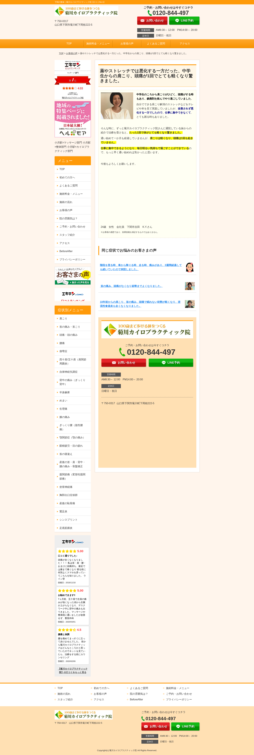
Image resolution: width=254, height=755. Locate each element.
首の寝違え (65, 454)
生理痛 (63, 408)
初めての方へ (67, 177)
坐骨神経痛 (65, 487)
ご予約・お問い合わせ (72, 226)
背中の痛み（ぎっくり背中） (72, 382)
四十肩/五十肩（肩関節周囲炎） (72, 361)
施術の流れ (65, 202)
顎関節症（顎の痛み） (72, 437)
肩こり (63, 318)
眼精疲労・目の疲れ (71, 445)
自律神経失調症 (68, 371)
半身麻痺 (64, 392)
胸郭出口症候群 (68, 495)
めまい (63, 400)
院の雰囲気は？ (68, 218)
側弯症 (63, 351)
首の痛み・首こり (69, 326)
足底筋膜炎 (65, 528)
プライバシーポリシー (72, 259)
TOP (69, 43)
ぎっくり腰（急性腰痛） (71, 427)
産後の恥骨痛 (67, 503)
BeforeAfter (66, 251)
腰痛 (62, 343)
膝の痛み (64, 417)
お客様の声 (127, 43)
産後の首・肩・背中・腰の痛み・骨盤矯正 (72, 464)
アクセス (185, 43)
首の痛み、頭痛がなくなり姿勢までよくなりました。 (131, 286)
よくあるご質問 (156, 43)
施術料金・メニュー (98, 43)
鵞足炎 (63, 511)
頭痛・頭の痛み (68, 334)
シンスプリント (68, 519)
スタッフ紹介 (67, 234)
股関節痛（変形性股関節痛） (72, 476)
